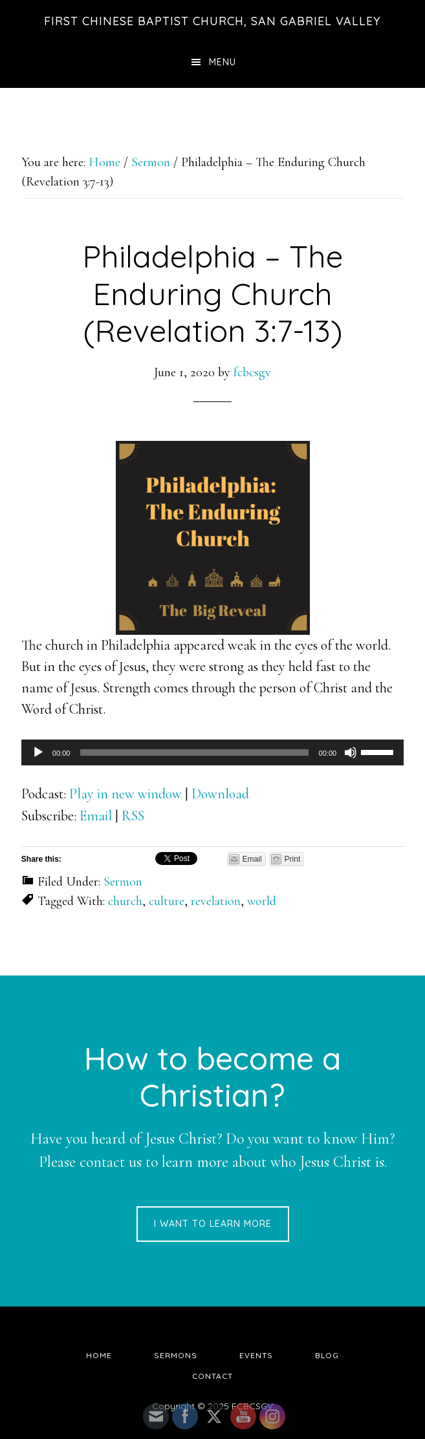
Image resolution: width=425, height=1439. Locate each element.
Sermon (123, 882)
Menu (222, 62)
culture (166, 901)
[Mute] (350, 752)
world (261, 901)
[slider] (194, 752)
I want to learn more (213, 1224)
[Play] (38, 752)
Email (96, 815)
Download (220, 793)
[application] (212, 752)
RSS (133, 815)
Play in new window (125, 793)
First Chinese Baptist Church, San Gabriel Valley (212, 21)
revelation (216, 901)
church (125, 901)
